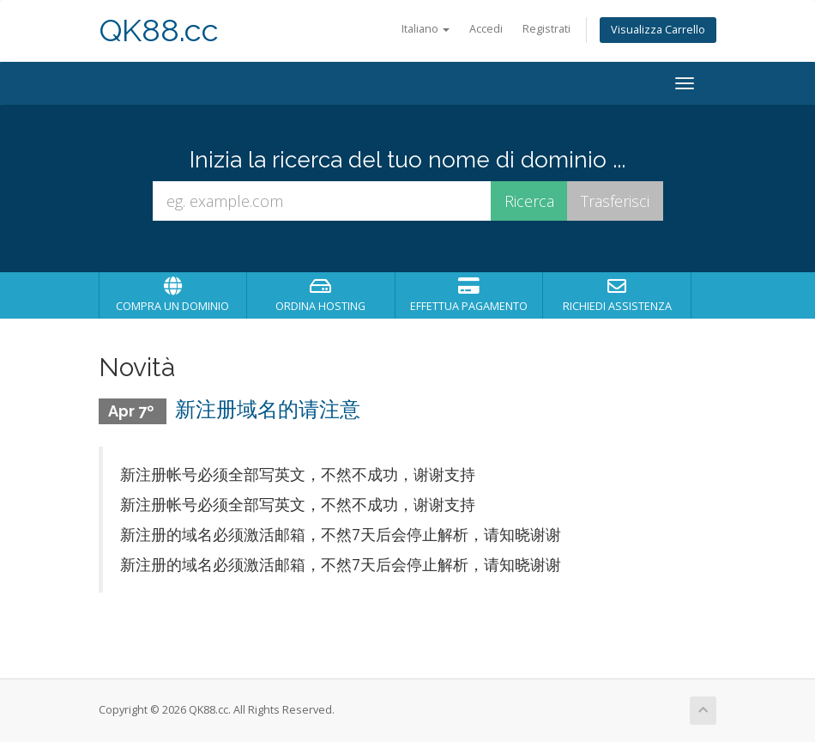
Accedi (486, 28)
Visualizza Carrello (658, 29)
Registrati (546, 28)
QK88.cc (159, 30)
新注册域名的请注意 (267, 409)
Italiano (425, 28)
